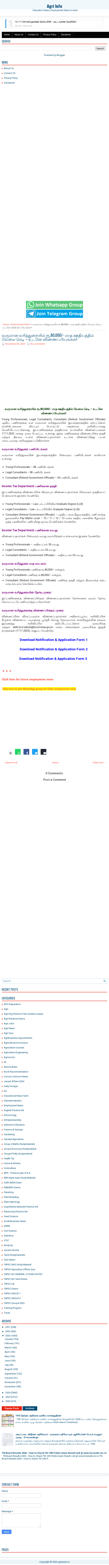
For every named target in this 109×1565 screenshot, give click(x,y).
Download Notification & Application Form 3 (53, 659)
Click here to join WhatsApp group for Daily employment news (39, 689)
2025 (7, 1397)
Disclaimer (66, 34)
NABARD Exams (12, 1187)
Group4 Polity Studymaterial (18, 1153)
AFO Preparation (12, 1004)
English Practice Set (14, 1110)
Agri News (9, 1028)
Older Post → (99, 762)
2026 (7, 1401)
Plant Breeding (11, 1197)
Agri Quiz (8, 1033)
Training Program (12, 1308)
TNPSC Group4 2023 (14, 1303)
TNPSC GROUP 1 (12, 1293)
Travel (7, 1312)
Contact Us (33, 34)
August (8, 1369)
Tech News (9, 1259)
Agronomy (9, 1057)
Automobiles (10, 1067)
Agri (6, 1009)
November (10, 1382)
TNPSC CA (9, 1283)
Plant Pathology (12, 1202)
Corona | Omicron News (16, 1076)
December (10, 1386)
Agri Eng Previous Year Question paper (23, 1013)
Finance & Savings (13, 1129)
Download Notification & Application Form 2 (54, 649)
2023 (7, 1335)
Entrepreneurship (12, 1120)
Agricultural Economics (16, 1042)
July (7, 1365)
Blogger (61, 55)
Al (5, 1062)
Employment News (20, 324)
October (9, 1378)
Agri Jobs (9, 1023)
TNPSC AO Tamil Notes (15, 1279)
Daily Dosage (11, 1086)
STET (6, 1240)
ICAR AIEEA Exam (13, 1182)
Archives (30, 1408)
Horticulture (10, 1168)
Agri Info (54, 6)
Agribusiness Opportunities (18, 1038)
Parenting (9, 1192)
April (7, 1352)
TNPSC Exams (11, 1288)
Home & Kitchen (12, 1163)
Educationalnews (13, 1100)
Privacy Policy (49, 34)
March (8, 1347)
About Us (18, 34)
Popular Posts (12, 1408)
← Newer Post (10, 762)
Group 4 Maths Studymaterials (19, 1144)
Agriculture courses (14, 1047)
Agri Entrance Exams (14, 1018)
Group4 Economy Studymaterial (20, 1149)
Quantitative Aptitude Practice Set (21, 1206)
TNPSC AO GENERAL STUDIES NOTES (23, 1274)
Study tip (8, 1245)
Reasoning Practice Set (16, 1211)
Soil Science (10, 1230)
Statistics (9, 1235)
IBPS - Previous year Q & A (17, 1173)
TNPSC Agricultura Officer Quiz (19, 1269)
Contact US (9, 73)
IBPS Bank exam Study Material (19, 1177)
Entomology (10, 1115)
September (10, 1373)
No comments (37, 343)
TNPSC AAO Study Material (17, 1264)
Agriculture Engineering (16, 1052)
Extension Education (14, 1124)
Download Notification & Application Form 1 (54, 640)
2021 (7, 1327)
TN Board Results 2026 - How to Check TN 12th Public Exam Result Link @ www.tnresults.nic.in (54, 1453)
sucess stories (11, 1250)
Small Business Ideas (15, 1221)
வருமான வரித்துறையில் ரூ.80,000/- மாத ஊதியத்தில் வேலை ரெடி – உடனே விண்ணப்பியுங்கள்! (48, 337)
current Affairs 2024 (14, 1081)
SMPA (7, 1226)
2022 (7, 1331)
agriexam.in (64, 1562)
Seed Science (11, 1216)
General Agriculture (14, 1139)
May (7, 1356)
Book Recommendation (16, 1071)
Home (7, 34)
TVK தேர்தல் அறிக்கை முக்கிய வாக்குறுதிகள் (38, 1415)
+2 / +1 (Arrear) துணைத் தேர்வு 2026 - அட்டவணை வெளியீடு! (45, 22)
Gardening (9, 1134)
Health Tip (9, 1158)
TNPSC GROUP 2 (12, 1298)
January (9, 1339)
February (9, 1343)
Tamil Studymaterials (14, 1255)
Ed (5, 1091)
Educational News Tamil (16, 1095)
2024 (7, 1392)
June (7, 1360)
